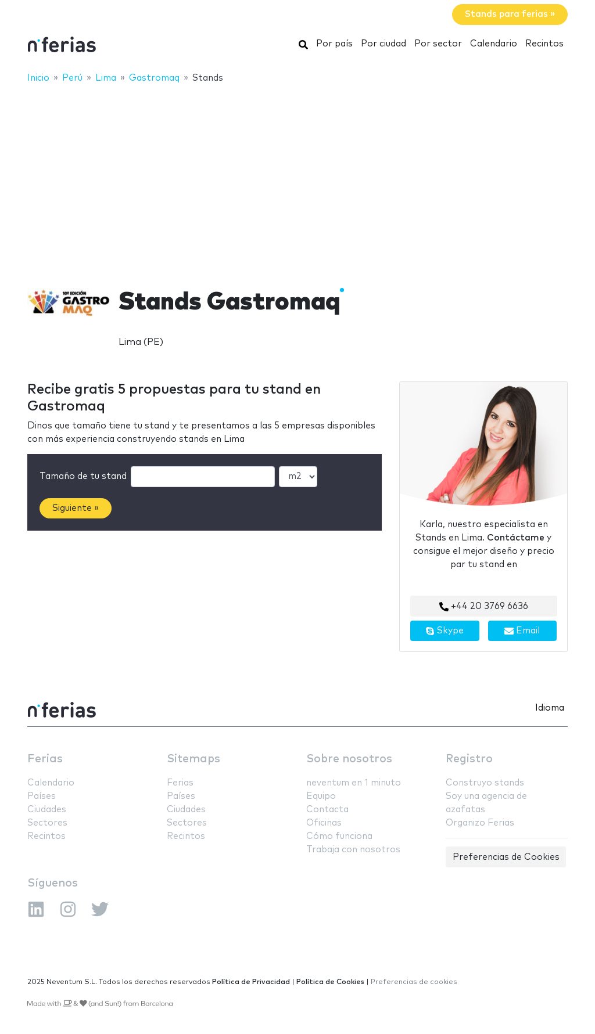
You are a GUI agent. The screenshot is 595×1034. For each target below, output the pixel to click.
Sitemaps (193, 759)
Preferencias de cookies (414, 982)
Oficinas (324, 823)
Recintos (544, 43)
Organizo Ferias (480, 823)
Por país (334, 43)
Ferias (45, 759)
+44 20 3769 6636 (483, 606)
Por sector (438, 43)
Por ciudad (383, 43)
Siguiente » (75, 508)
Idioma (549, 708)
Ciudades (46, 809)
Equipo (321, 796)
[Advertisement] (297, 178)
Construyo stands (485, 783)
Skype (444, 631)
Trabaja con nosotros (353, 849)
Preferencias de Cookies (506, 857)
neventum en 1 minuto (353, 783)
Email (522, 631)
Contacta (327, 809)
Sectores (47, 823)
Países (41, 796)
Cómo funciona (339, 836)
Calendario (493, 43)
